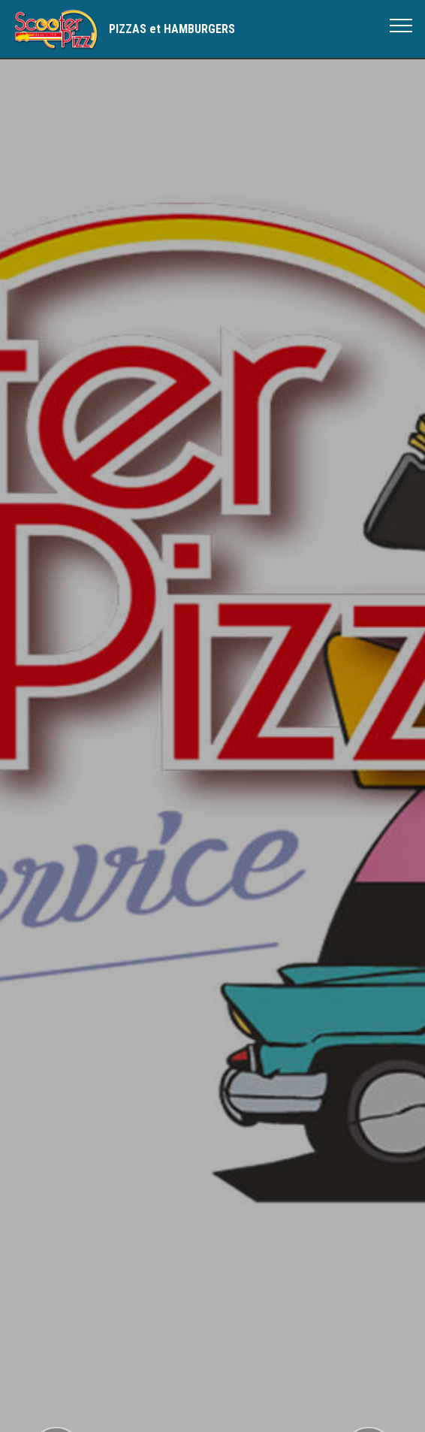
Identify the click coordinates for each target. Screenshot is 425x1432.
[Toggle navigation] (401, 25)
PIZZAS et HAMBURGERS (172, 29)
